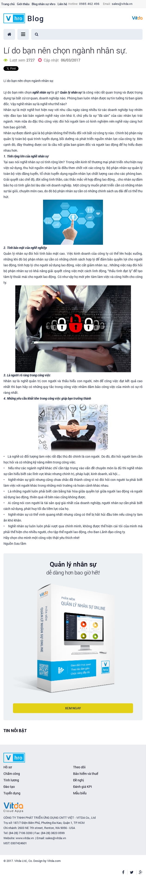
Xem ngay (73, 708)
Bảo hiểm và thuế (85, 773)
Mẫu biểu (80, 793)
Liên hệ (62, 4)
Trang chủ (8, 4)
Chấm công (11, 773)
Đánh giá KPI (82, 786)
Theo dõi (79, 767)
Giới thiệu (23, 4)
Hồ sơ (7, 767)
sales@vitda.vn (122, 4)
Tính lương (11, 780)
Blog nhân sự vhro (43, 4)
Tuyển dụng (11, 793)
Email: (107, 4)
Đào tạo (9, 786)
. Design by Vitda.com (46, 861)
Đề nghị (78, 780)
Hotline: (73, 4)
